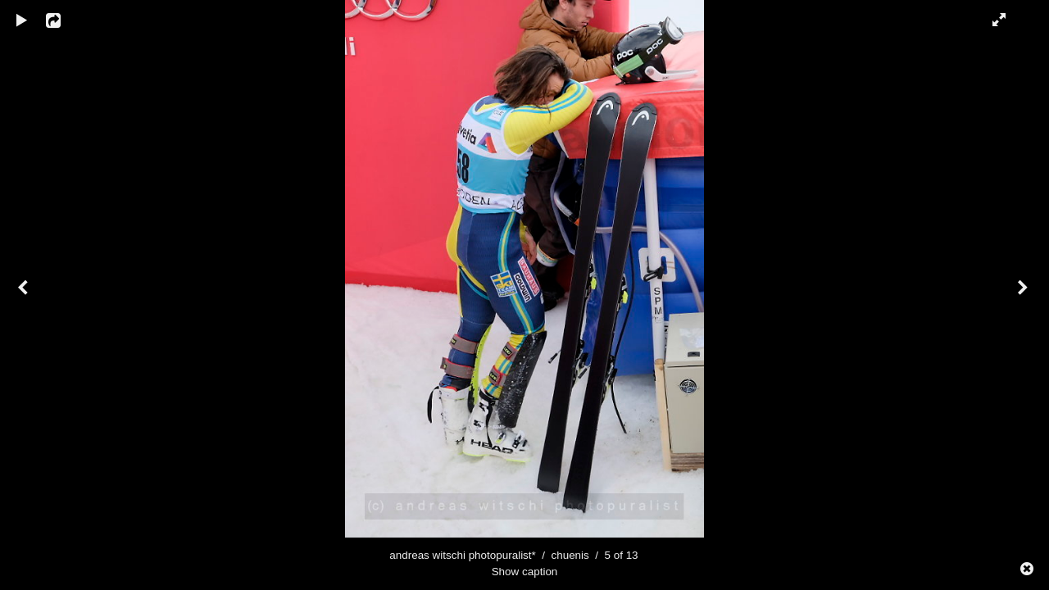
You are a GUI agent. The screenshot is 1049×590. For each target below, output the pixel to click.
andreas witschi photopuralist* (462, 555)
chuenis (569, 555)
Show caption (525, 571)
